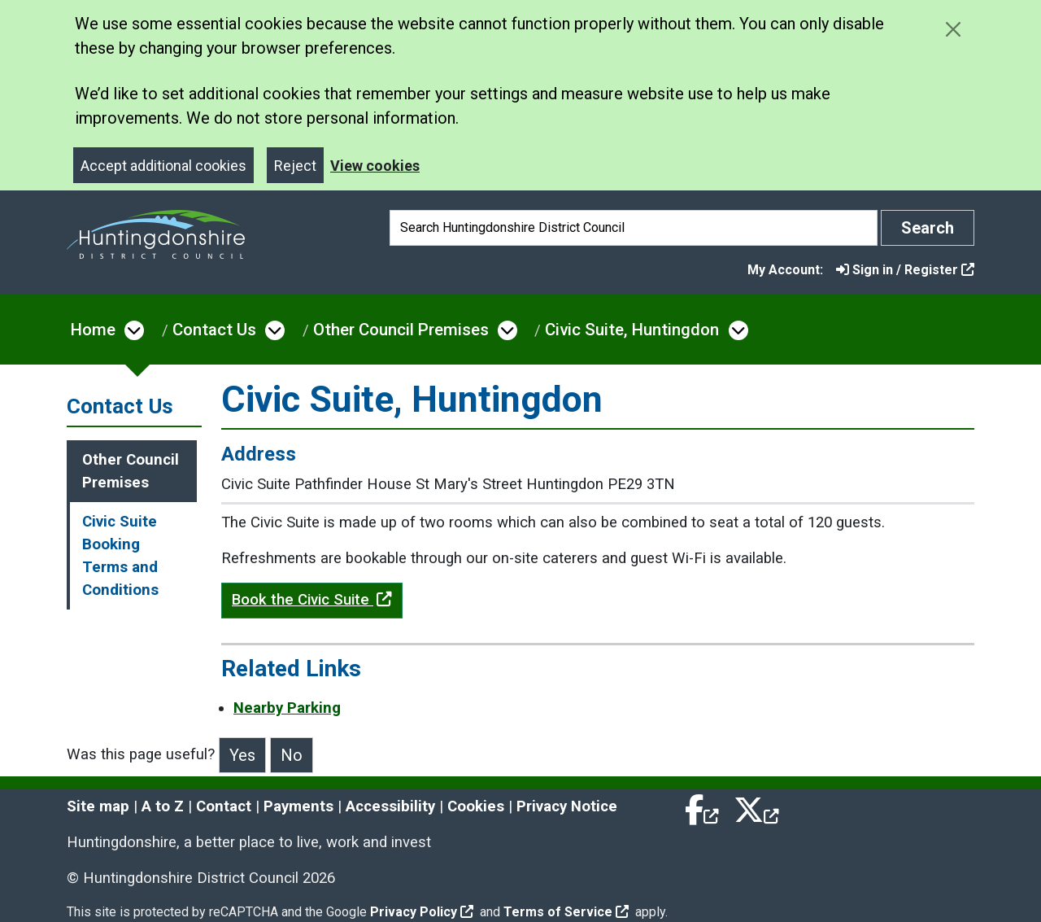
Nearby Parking (287, 708)
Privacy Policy (421, 912)
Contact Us (214, 329)
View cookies (375, 165)
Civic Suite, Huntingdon (632, 329)
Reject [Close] (295, 165)
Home (93, 329)
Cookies (475, 806)
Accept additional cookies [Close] (163, 165)
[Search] (634, 228)
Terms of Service (566, 912)
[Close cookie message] (952, 28)
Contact (223, 806)
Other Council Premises (401, 329)
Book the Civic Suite (312, 600)
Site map (98, 806)
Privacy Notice (566, 806)
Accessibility (390, 806)
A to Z (163, 806)
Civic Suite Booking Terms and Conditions (120, 556)
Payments (298, 806)
